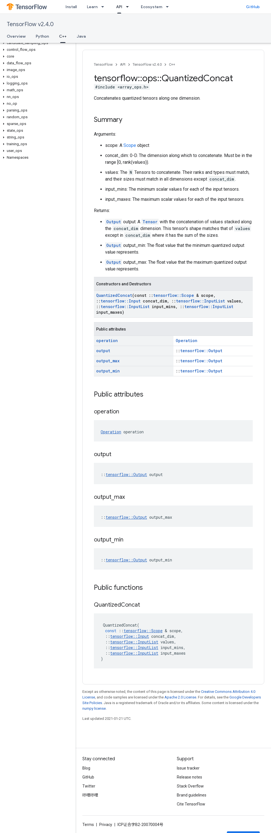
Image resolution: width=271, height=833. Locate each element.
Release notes (189, 777)
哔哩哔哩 (90, 795)
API (122, 64)
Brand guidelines (191, 795)
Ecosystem (151, 6)
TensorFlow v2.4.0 (30, 24)
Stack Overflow (190, 786)
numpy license (94, 708)
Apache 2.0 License (180, 697)
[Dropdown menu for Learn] (104, 6)
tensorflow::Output (201, 350)
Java (81, 36)
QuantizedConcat (114, 295)
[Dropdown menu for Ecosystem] (169, 6)
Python (42, 36)
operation (107, 340)
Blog (86, 768)
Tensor (150, 221)
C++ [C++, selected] (63, 36)
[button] (36, 43)
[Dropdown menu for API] (129, 6)
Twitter (88, 786)
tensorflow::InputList (200, 301)
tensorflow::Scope (173, 295)
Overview (16, 36)
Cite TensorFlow (191, 804)
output (103, 350)
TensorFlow (103, 64)
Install (71, 6)
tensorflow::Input (121, 301)
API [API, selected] (119, 6)
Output (113, 221)
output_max (107, 360)
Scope (129, 145)
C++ (172, 64)
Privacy (105, 824)
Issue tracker (188, 768)
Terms (88, 824)
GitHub (253, 6)
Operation (186, 340)
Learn (92, 6)
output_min (108, 371)
